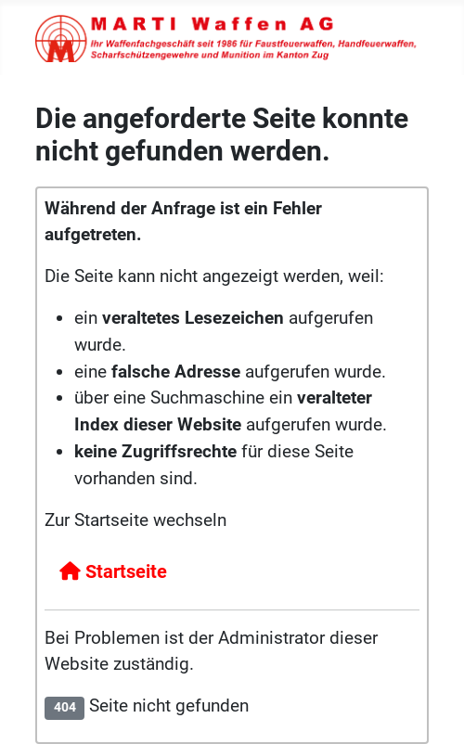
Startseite (113, 571)
